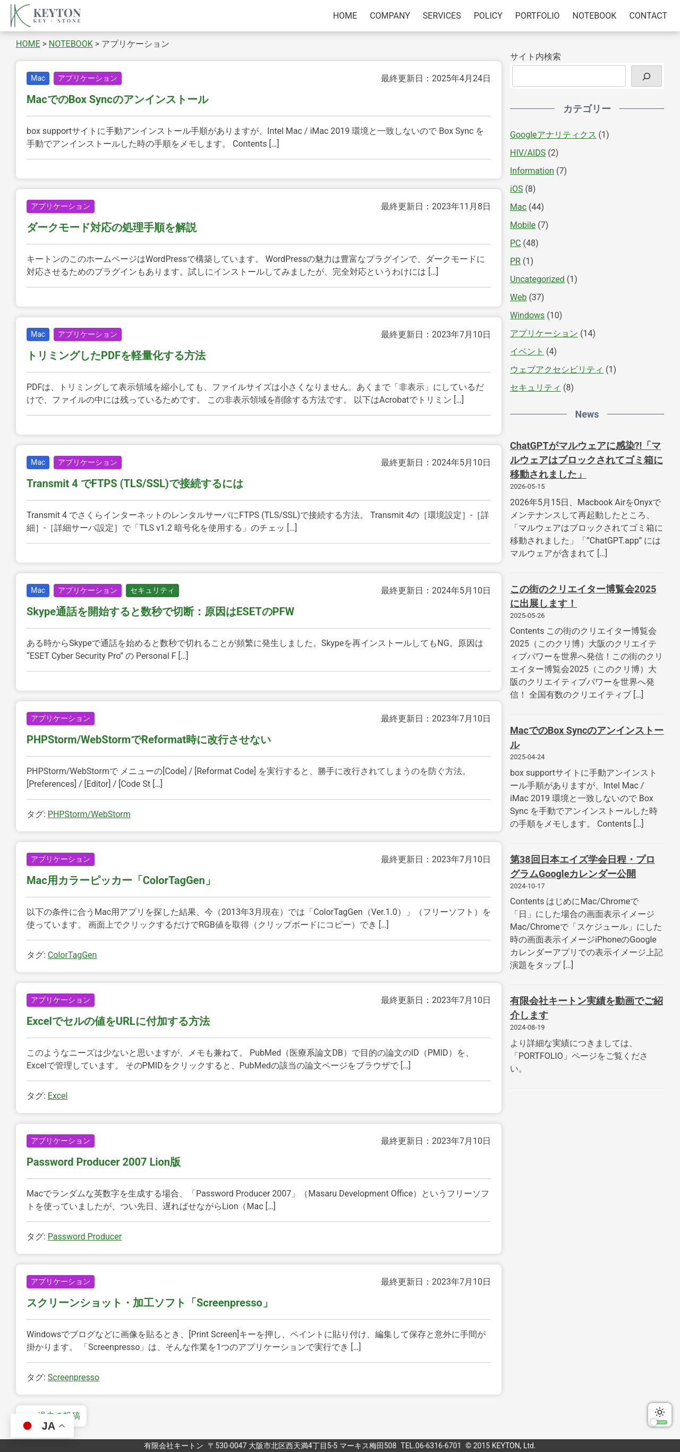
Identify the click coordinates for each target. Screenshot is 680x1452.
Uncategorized (537, 279)
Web (518, 297)
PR (515, 261)
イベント (527, 351)
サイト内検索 (535, 57)
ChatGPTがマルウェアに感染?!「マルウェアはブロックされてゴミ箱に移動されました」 (586, 460)
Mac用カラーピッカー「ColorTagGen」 (121, 880)
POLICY (488, 16)
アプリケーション (87, 78)
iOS (516, 189)
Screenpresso (73, 1377)
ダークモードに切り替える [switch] (660, 1414)
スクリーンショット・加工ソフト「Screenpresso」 (150, 1302)
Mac (38, 78)
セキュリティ (152, 590)
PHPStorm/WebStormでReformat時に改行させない (149, 739)
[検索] (646, 76)
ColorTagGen (72, 955)
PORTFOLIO (537, 16)
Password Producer (85, 1237)
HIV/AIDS (528, 153)
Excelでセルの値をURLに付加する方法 (118, 1021)
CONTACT (648, 16)
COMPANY (390, 16)
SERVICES (442, 16)
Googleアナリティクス (553, 135)
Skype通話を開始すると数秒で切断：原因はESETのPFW (160, 611)
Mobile (523, 225)
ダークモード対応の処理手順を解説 (112, 227)
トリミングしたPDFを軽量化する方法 (116, 355)
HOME (345, 16)
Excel (58, 1096)
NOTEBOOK (595, 16)
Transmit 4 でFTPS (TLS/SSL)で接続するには (135, 483)
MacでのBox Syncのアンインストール (117, 99)
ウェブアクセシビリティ (557, 369)
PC (515, 243)
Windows (527, 315)
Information (532, 171)
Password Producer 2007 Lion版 (104, 1162)
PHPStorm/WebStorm (89, 814)
